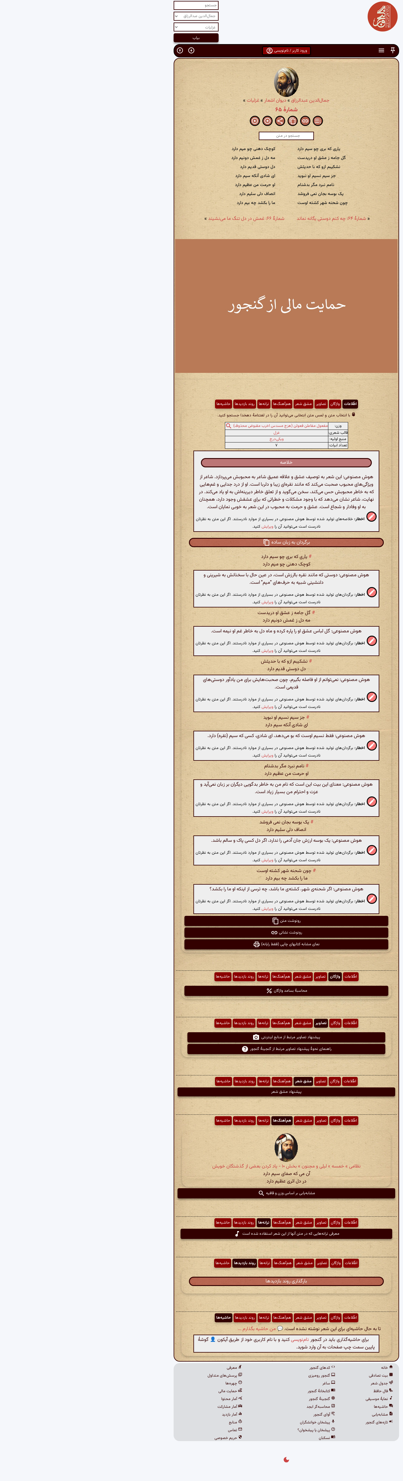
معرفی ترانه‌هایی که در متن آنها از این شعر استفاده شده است (202, 1233)
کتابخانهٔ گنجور (236, 1391)
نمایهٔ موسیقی (294, 1399)
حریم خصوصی (143, 1438)
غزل (192, 433)
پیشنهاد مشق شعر (201, 1092)
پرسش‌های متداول (140, 1376)
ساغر (243, 1384)
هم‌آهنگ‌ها (197, 404)
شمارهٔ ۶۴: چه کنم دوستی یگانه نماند (246, 219)
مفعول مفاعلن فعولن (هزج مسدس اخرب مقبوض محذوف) (195, 426)
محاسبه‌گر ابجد (236, 1407)
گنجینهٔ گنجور (237, 1399)
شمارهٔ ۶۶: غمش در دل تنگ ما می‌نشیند (161, 219)
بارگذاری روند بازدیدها (201, 1281)
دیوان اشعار (190, 100)
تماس (150, 1430)
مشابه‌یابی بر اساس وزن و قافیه (201, 1193)
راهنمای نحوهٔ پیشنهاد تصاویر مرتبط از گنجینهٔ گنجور (202, 1049)
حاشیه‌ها (139, 404)
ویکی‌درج (192, 439)
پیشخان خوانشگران (232, 1423)
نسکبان (242, 1438)
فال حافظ (298, 1391)
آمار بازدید (147, 1415)
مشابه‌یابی (297, 1415)
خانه (302, 1368)
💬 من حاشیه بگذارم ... (175, 1329)
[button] (308, 50)
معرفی (149, 1368)
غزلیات (168, 100)
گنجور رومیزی (236, 1376)
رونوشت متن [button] (201, 921)
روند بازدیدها (160, 404)
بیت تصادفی (296, 1376)
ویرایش (183, 526)
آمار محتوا (146, 1399)
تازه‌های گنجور (294, 1423)
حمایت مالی (145, 1391)
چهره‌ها (149, 1384)
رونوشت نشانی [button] (201, 932)
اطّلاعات (265, 404)
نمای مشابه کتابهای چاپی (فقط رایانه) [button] (201, 944)
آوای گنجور (239, 1415)
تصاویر (236, 404)
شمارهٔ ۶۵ (201, 109)
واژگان (250, 404)
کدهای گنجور (237, 1368)
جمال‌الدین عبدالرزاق (225, 100)
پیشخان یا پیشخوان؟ (231, 1430)
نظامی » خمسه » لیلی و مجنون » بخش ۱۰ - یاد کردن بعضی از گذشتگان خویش (201, 1166)
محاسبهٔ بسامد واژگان (201, 990)
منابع (150, 1423)
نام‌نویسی (215, 1340)
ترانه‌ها (179, 404)
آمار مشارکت (145, 1407)
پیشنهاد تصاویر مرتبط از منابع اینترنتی (201, 1037)
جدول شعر (297, 1384)
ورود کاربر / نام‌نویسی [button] (201, 50)
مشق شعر (218, 404)
